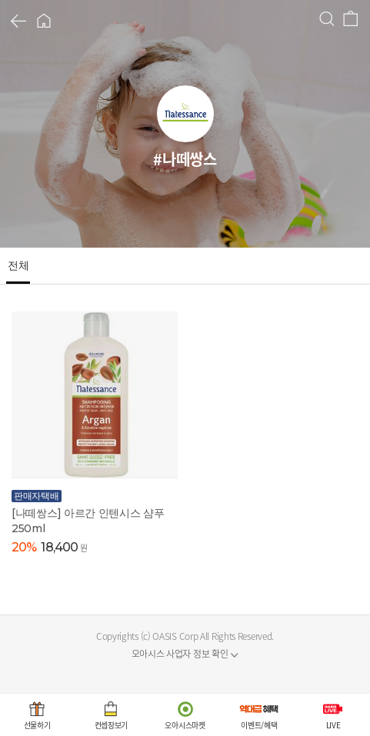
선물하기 (37, 725)
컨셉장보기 (111, 725)
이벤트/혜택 (259, 725)
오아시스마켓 (185, 725)
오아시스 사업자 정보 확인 (180, 654)
